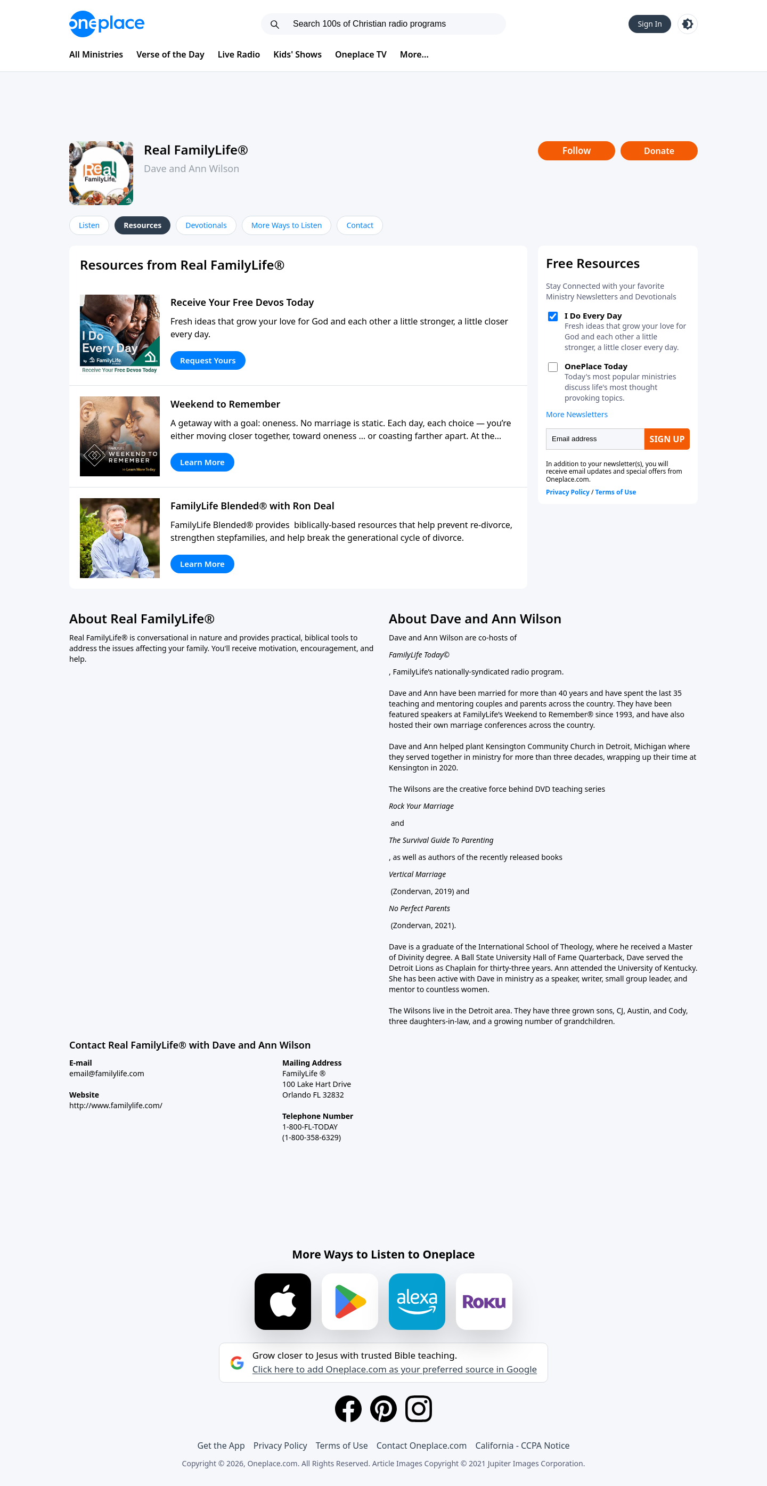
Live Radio (239, 54)
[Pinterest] (383, 1408)
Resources (142, 225)
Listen (89, 225)
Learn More (202, 462)
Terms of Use (342, 1445)
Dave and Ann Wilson (191, 168)
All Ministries (96, 54)
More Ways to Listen (286, 225)
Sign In (650, 24)
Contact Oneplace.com (422, 1445)
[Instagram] (418, 1408)
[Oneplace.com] (106, 24)
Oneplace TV (361, 54)
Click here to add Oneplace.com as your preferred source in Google (394, 1369)
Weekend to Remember (225, 403)
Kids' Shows (297, 54)
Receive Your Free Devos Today (242, 302)
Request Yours (208, 360)
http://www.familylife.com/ (115, 1105)
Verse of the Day (170, 54)
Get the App (220, 1445)
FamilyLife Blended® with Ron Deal (252, 505)
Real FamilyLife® (196, 149)
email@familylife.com (106, 1073)
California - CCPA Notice (522, 1445)
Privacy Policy (280, 1445)
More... (414, 54)
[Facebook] (348, 1408)
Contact (359, 225)
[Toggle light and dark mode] (688, 24)
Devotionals (205, 225)
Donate (659, 151)
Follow (576, 150)
